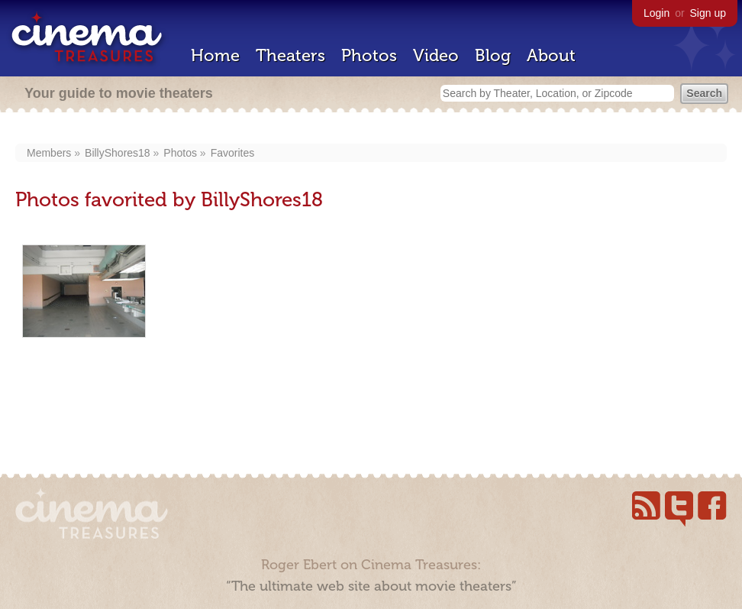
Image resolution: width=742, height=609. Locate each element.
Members (49, 153)
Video (436, 55)
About (551, 55)
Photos (369, 55)
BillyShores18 (117, 153)
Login (656, 13)
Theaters (290, 55)
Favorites (233, 153)
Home (215, 55)
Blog (493, 55)
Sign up (708, 13)
